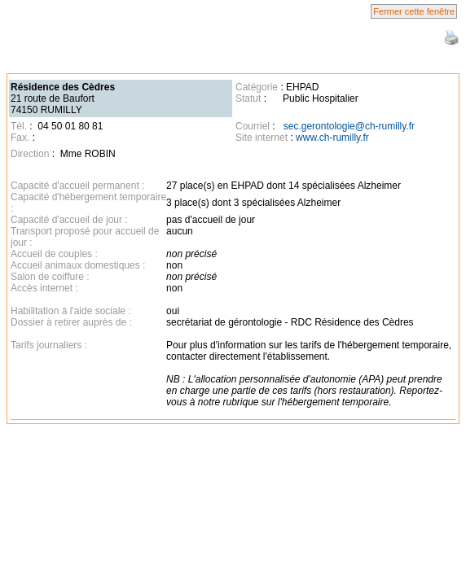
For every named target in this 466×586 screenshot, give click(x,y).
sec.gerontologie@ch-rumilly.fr (349, 126)
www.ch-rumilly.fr (332, 137)
